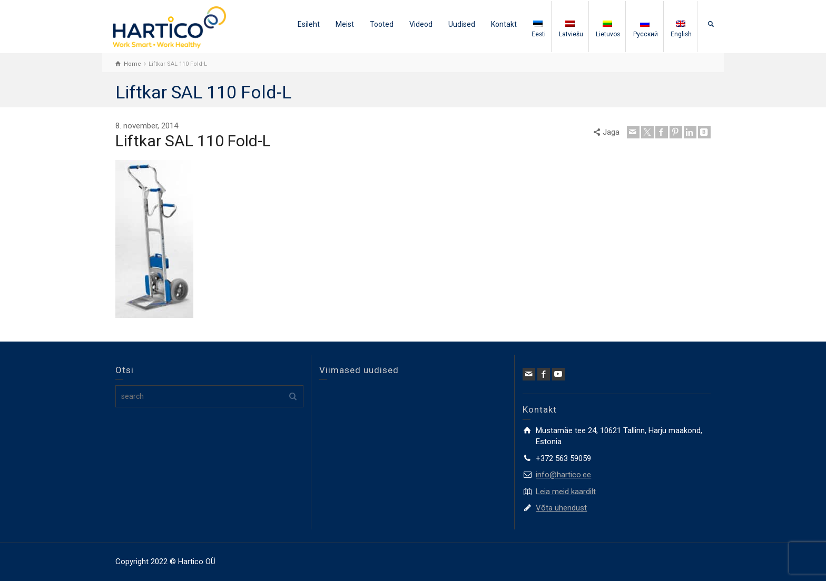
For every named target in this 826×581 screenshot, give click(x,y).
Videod (420, 24)
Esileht (309, 24)
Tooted (382, 24)
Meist (345, 24)
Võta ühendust (561, 508)
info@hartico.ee (563, 474)
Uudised (461, 24)
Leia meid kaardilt (566, 491)
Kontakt (504, 24)
